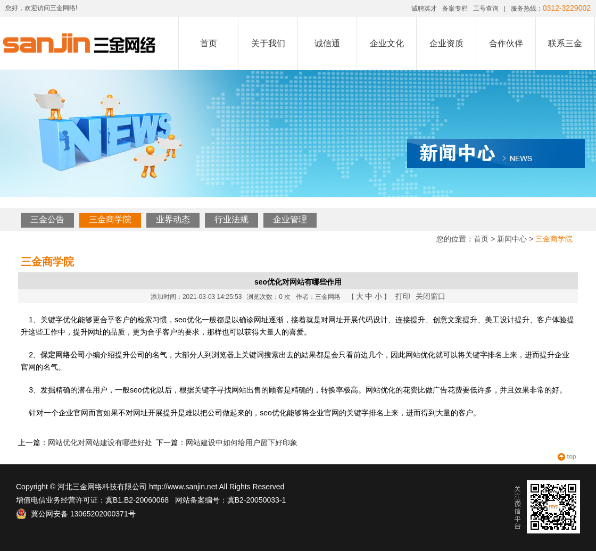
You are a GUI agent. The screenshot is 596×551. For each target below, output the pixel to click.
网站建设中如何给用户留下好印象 (241, 442)
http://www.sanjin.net (183, 486)
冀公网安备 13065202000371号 (76, 513)
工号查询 (486, 8)
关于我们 (268, 43)
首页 (208, 43)
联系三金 (565, 43)
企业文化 (387, 43)
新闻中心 (512, 239)
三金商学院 (110, 219)
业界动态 (173, 219)
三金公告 (47, 219)
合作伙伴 (506, 43)
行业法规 (231, 219)
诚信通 (327, 43)
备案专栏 (455, 8)
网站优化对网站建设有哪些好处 (100, 442)
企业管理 (290, 219)
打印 (402, 296)
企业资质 (446, 43)
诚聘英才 (424, 8)
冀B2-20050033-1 (256, 500)
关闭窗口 (430, 296)
